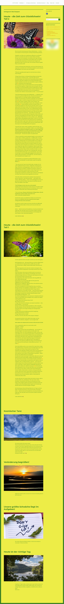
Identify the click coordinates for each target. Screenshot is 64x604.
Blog (48, 2)
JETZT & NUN (15, 2)
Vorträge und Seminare (31, 2)
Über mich (52, 2)
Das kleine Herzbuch (41, 2)
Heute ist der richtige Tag (17, 552)
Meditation (21, 2)
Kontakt (57, 2)
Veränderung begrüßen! (16, 462)
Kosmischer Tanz (13, 411)
